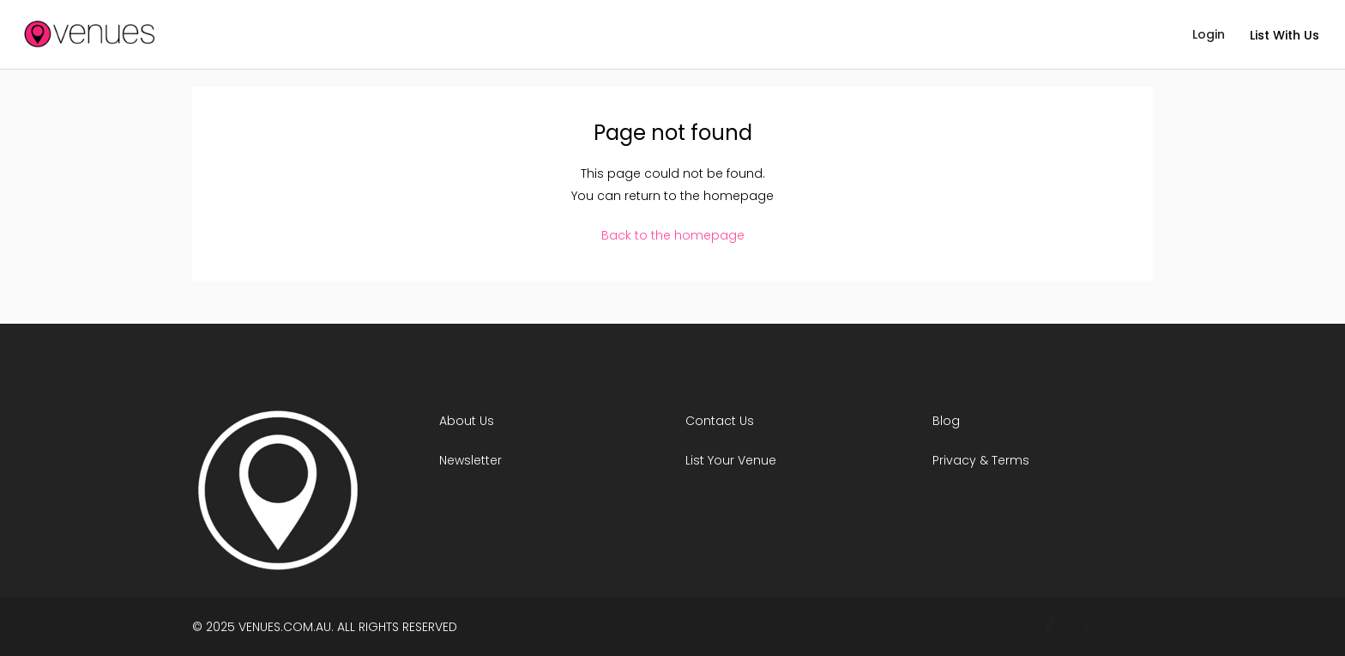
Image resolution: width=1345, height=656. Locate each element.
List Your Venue (730, 460)
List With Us (1284, 35)
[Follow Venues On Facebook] (1049, 625)
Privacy (954, 460)
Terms (1010, 460)
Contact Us (719, 420)
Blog (946, 420)
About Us (466, 420)
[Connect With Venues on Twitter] (1091, 625)
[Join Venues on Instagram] (1133, 625)
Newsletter (470, 460)
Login (1208, 34)
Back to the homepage (673, 235)
